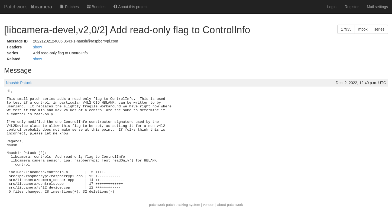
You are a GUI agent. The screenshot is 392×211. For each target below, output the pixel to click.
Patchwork (15, 6)
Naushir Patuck (19, 83)
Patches (69, 7)
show (37, 47)
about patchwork (230, 205)
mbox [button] (362, 29)
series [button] (379, 29)
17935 (346, 29)
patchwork (157, 205)
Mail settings (377, 7)
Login (331, 7)
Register (352, 7)
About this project (130, 7)
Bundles (96, 7)
